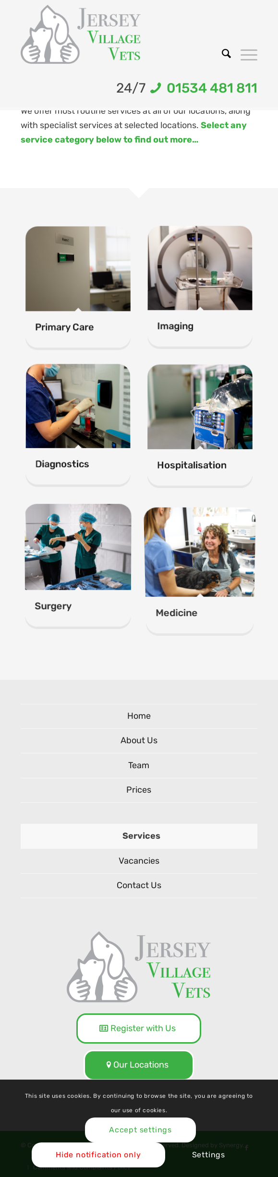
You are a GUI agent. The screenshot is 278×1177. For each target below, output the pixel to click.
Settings (208, 1154)
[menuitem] (221, 53)
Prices (138, 790)
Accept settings (140, 1129)
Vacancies (139, 861)
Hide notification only (98, 1154)
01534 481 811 (209, 88)
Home (139, 716)
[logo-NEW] (115, 34)
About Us (139, 740)
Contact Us (139, 885)
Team (138, 765)
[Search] (221, 53)
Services (141, 836)
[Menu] (244, 53)
